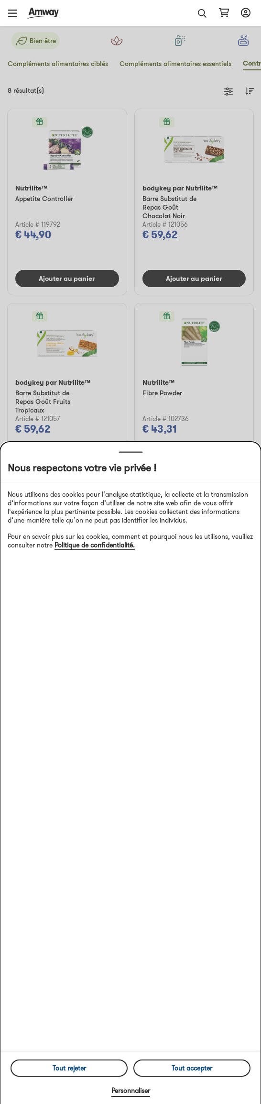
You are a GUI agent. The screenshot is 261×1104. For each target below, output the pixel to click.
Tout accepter (192, 1068)
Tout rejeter (69, 1068)
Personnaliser (130, 1090)
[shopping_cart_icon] (223, 13)
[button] (16, 13)
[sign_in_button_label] (244, 13)
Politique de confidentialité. (94, 545)
